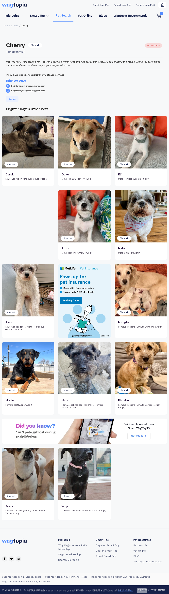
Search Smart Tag (107, 550)
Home (7, 25)
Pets (16, 25)
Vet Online (85, 16)
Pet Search (63, 15)
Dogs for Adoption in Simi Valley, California (26, 581)
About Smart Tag (106, 556)
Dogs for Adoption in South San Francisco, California (120, 576)
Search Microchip (68, 559)
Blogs (103, 16)
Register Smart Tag (107, 545)
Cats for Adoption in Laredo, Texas (21, 576)
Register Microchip (69, 554)
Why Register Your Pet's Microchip (72, 547)
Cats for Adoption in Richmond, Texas (66, 576)
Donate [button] (12, 99)
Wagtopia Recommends (130, 16)
